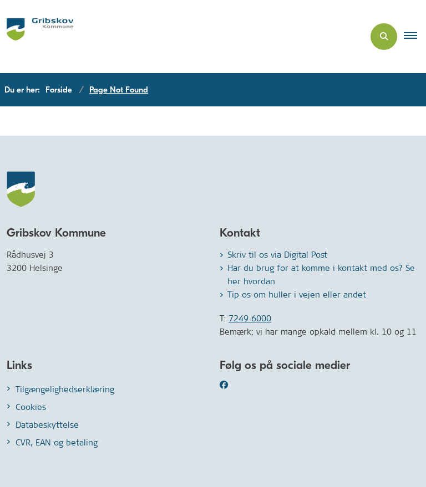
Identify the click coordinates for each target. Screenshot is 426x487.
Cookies (31, 407)
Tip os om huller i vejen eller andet (296, 294)
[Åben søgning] (384, 36)
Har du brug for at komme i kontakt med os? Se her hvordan (321, 274)
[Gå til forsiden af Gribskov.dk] (36, 36)
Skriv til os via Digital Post (277, 254)
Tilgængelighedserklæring (65, 389)
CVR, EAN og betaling (57, 442)
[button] (415, 36)
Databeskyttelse (47, 424)
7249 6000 (250, 318)
